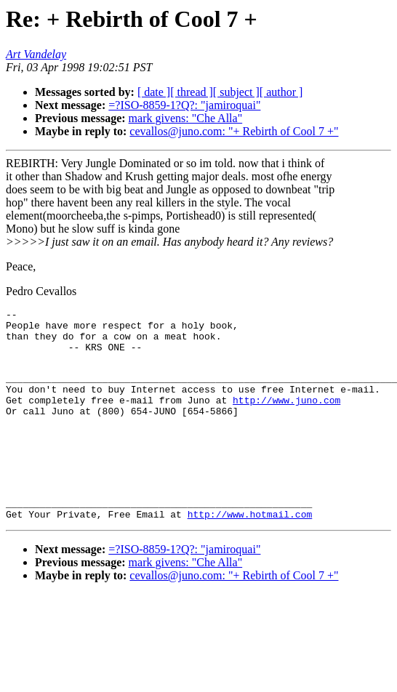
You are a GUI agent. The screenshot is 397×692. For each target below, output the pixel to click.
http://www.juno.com (286, 417)
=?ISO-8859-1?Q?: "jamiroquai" (184, 105)
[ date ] (153, 92)
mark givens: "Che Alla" (186, 118)
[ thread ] (191, 92)
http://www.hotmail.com (250, 546)
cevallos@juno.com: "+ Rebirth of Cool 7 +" (233, 131)
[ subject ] (236, 92)
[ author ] (281, 92)
